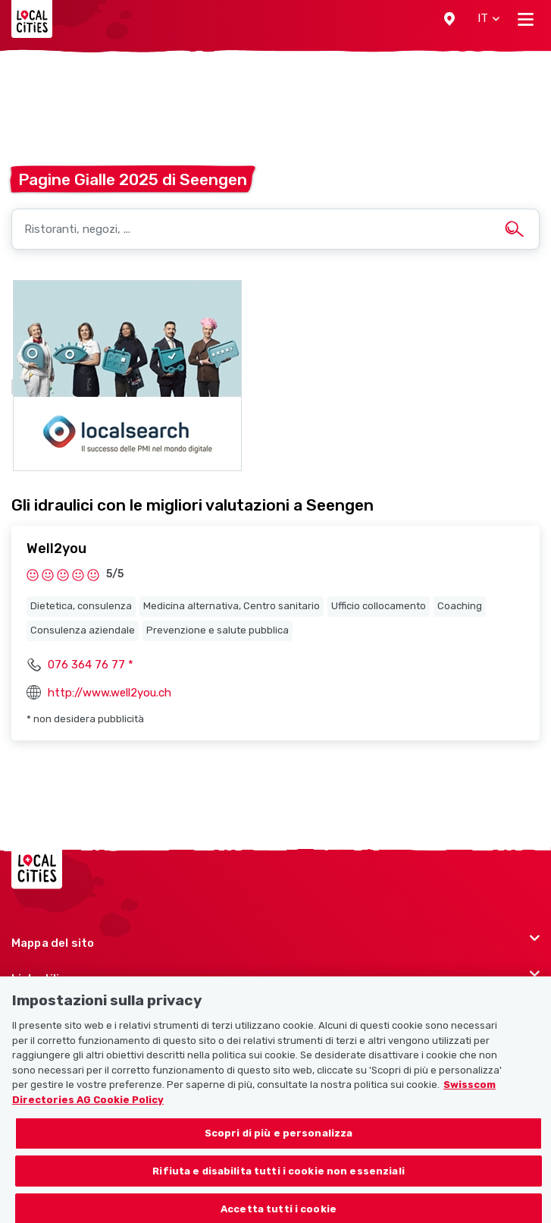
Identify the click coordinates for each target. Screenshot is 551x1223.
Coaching (459, 606)
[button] (449, 19)
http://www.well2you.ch (109, 693)
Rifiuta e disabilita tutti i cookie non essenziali (278, 1178)
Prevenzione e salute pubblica (217, 630)
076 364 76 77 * (90, 664)
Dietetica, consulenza (81, 606)
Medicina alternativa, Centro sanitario (231, 606)
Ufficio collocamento (378, 606)
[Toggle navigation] (526, 19)
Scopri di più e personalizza (279, 1140)
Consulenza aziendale (82, 630)
